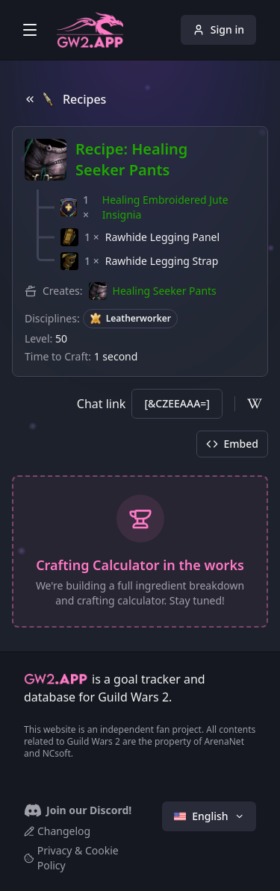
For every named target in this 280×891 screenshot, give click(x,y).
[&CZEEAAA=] (177, 403)
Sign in (218, 29)
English (209, 816)
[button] (157, 207)
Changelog (57, 831)
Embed (232, 444)
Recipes (65, 99)
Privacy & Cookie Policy (71, 857)
